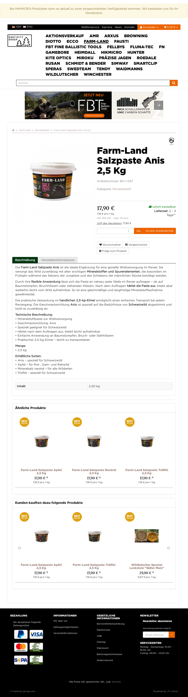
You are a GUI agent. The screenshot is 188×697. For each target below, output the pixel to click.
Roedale (146, 58)
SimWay (119, 63)
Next (168, 548)
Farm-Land (96, 41)
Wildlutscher (62, 74)
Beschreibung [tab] (25, 260)
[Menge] (115, 231)
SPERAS (54, 69)
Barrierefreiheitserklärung (110, 624)
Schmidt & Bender (86, 63)
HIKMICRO (111, 52)
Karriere (107, 27)
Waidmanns (129, 69)
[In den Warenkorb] (159, 231)
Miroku (85, 58)
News (118, 27)
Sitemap (101, 642)
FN (162, 47)
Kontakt (129, 27)
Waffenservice (90, 27)
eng (27, 26)
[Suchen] (93, 83)
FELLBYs (116, 47)
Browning (136, 36)
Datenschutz (103, 630)
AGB (99, 636)
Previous (19, 548)
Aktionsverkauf (65, 36)
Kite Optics (58, 58)
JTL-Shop (172, 691)
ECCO (72, 41)
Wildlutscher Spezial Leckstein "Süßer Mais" (146, 566)
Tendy (103, 69)
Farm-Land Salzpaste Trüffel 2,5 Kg (146, 471)
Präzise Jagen (115, 58)
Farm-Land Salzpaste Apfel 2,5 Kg (41, 471)
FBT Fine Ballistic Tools (74, 47)
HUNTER (135, 52)
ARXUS (111, 36)
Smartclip (145, 63)
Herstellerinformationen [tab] (58, 260)
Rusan (53, 63)
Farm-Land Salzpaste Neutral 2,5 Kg (94, 471)
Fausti (121, 41)
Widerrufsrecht (105, 660)
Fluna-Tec (141, 47)
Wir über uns (60, 621)
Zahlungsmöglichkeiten (65, 627)
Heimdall (85, 52)
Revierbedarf (122, 189)
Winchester (97, 74)
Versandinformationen (65, 633)
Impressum (103, 648)
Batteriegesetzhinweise (109, 654)
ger (16, 26)
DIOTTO (53, 41)
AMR (94, 36)
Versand (123, 218)
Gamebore (57, 52)
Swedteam (79, 69)
